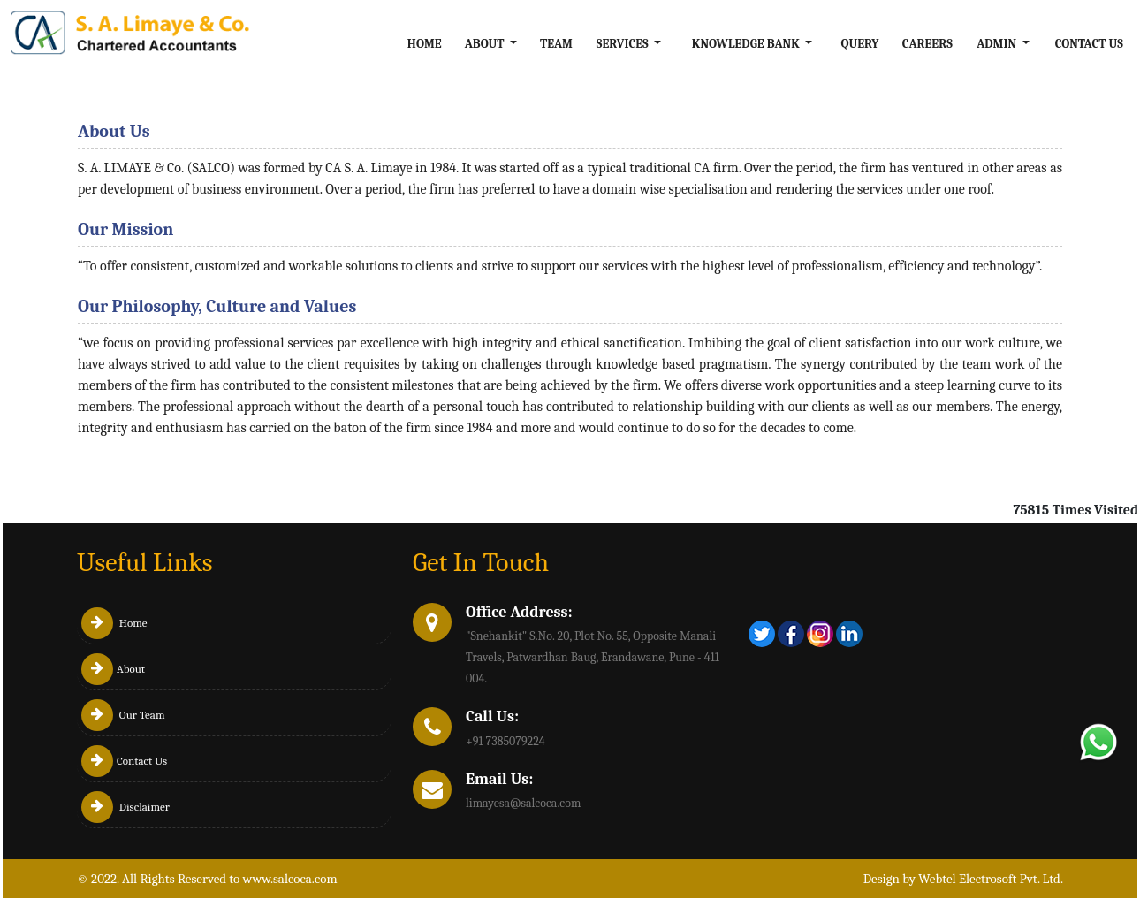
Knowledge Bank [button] (747, 43)
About (113, 668)
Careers (927, 43)
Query (860, 43)
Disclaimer (125, 806)
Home (424, 43)
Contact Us (1089, 43)
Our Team (123, 714)
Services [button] (624, 43)
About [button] (486, 43)
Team (556, 43)
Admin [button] (998, 43)
